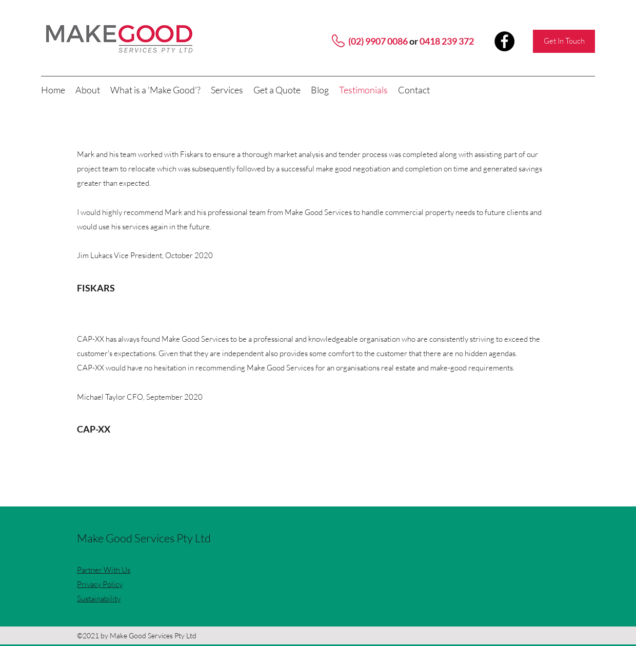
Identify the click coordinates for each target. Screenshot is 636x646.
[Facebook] (504, 41)
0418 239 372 (447, 41)
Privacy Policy (100, 584)
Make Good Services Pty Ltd (144, 538)
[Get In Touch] (564, 41)
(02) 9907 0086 (378, 41)
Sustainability (99, 598)
